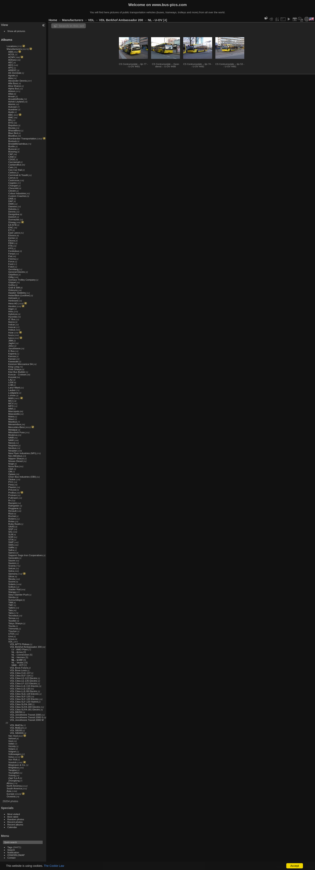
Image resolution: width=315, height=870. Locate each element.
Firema (12, 258)
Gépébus (13, 274)
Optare (11, 474)
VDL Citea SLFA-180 (21, 704)
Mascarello (14, 414)
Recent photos (15, 822)
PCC (10, 482)
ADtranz (12, 59)
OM (10, 471)
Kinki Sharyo (14, 369)
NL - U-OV (16, 660)
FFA (10, 245)
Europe (10, 793)
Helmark (12, 298)
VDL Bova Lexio (18, 670)
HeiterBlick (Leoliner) (19, 295)
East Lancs (14, 232)
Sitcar (11, 576)
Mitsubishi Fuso (16, 432)
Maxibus (12, 421)
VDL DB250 (16, 712)
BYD (10, 122)
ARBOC (12, 70)
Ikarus (11, 322)
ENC (10, 227)
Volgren (12, 751)
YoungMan (13, 772)
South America (14, 788)
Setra (11, 571)
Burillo (11, 146)
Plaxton (12, 487)
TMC (10, 605)
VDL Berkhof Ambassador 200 (26, 646)
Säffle (11, 547)
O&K (10, 469)
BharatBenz (14, 130)
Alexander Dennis (17, 80)
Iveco (11, 338)
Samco (12, 552)
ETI (10, 230)
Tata (10, 610)
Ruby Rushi (14, 524)
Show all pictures (16, 31)
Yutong (12, 775)
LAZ (10, 379)
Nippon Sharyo (16, 458)
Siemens (12, 573)
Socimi (11, 581)
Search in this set (71, 26)
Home (53, 20)
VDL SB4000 (17, 733)
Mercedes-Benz (16, 427)
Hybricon (12, 314)
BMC (10, 117)
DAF (10, 201)
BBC (10, 114)
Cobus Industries (17, 193)
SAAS (11, 526)
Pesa (11, 484)
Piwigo (291, 867)
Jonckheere (14, 348)
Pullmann (13, 497)
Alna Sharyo (14, 86)
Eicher (11, 238)
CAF (10, 154)
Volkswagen (14, 754)
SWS (11, 544)
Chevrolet (13, 188)
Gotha (11, 285)
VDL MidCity (16, 725)
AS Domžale (14, 72)
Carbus (12, 172)
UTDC (11, 633)
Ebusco (12, 235)
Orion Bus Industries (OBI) (22, 476)
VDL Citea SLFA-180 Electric (25, 707)
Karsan (12, 358)
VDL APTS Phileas (20, 644)
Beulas (11, 128)
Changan (13, 185)
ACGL (11, 54)
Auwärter (13, 109)
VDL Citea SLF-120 (20, 696)
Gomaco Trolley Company (22, 279)
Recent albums (15, 824)
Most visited (13, 814)
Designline (13, 214)
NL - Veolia (17, 662)
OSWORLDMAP (16, 855)
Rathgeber (13, 505)
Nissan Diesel (15, 461)
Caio (10, 167)
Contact (11, 857)
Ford (10, 264)
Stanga (12, 592)
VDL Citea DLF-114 (20, 675)
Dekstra (12, 209)
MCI (10, 400)
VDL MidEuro (17, 727)
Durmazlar (13, 219)
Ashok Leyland (16, 101)
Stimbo (12, 597)
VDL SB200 (16, 730)
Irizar (10, 332)
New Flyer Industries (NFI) (22, 453)
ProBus (12, 492)
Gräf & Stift (14, 287)
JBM (10, 340)
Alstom (11, 91)
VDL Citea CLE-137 (20, 673)
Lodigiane (13, 392)
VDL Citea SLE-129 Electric (24, 693)
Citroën (12, 190)
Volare (11, 748)
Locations (12, 46)
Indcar (11, 324)
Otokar (11, 479)
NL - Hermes (18, 657)
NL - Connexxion (20, 654)
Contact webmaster (305, 867)
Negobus (13, 445)
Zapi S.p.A (13, 778)
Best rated (12, 816)
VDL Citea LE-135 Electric (23, 680)
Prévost (12, 489)
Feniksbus (13, 251)
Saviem (12, 563)
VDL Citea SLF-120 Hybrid (24, 701)
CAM (10, 156)
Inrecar (12, 327)
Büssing (12, 151)
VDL (10, 641)
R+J (10, 500)
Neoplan (12, 450)
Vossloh (12, 762)
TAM (10, 602)
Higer (11, 308)
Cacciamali (14, 162)
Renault (12, 511)
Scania (11, 565)
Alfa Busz (13, 83)
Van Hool (13, 735)
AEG (10, 65)
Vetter (11, 743)
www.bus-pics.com (169, 5)
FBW (10, 243)
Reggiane (13, 508)
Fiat (10, 256)
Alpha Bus (13, 88)
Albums (6, 39)
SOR (10, 537)
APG (10, 67)
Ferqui (11, 253)
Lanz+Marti (14, 387)
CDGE (11, 159)
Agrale (11, 75)
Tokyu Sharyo (15, 623)
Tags (9, 847)
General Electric (16, 272)
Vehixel (12, 738)
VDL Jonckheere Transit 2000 (25, 714)
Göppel (12, 282)
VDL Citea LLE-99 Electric (23, 691)
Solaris (11, 584)
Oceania (11, 796)
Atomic (11, 104)
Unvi (10, 636)
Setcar (11, 568)
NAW (11, 440)
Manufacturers (14, 49)
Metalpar (12, 429)
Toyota (11, 626)
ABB (10, 51)
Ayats (11, 112)
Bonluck (12, 141)
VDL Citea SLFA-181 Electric (25, 709)
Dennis (12, 211)
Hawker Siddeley (17, 292)
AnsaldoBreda (15, 99)
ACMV (11, 57)
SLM (10, 534)
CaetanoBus (14, 164)
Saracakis (13, 558)
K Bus (11, 351)
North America (14, 785)
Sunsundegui (15, 599)
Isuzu (11, 335)
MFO (10, 406)
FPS (10, 248)
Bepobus (12, 125)
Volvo (11, 757)
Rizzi (10, 513)
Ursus (11, 639)
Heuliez (12, 306)
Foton (11, 266)
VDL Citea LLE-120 (20, 688)
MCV (10, 403)
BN (9, 120)
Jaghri (11, 343)
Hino (10, 311)
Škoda (11, 579)
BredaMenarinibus (18, 143)
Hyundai (12, 316)
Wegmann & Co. (17, 765)
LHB (10, 385)
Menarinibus (14, 424)
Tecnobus (13, 615)
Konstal (12, 377)
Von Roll (12, 759)
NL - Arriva (16, 652)
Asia (9, 791)
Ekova (11, 240)
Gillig (10, 277)
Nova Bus (13, 466)
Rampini (12, 503)
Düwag (12, 222)
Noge (11, 463)
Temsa (11, 618)
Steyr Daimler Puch (18, 594)
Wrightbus (13, 767)
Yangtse (12, 770)
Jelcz (11, 345)
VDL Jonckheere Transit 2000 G (26, 717)
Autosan (12, 106)
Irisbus (11, 329)
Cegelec (12, 183)
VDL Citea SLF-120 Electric (24, 699)
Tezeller (12, 620)
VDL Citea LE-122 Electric (23, 678)
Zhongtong (13, 780)
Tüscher (12, 631)
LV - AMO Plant (19, 649)
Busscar (12, 149)
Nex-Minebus (15, 455)
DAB (10, 198)
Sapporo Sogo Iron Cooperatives (25, 555)
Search (11, 850)
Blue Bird (13, 133)
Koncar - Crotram (17, 374)
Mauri (11, 419)
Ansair (11, 96)
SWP (11, 542)
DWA (11, 203)
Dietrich (12, 216)
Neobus (12, 448)
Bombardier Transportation (22, 138)
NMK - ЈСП (17, 665)
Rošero (12, 518)
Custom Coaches (17, 196)
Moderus (12, 435)
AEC (10, 62)
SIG (10, 531)
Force (11, 261)
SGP (10, 529)
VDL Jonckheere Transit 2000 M (27, 720)
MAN (10, 398)
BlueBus (12, 135)
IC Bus (11, 319)
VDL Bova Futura (19, 667)
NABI (11, 437)
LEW (10, 382)
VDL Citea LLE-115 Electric (24, 686)
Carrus (11, 177)
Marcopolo (13, 411)
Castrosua (13, 180)
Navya (11, 442)
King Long (13, 366)
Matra (11, 416)
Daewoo (12, 206)
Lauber (12, 390)
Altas (10, 93)
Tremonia (13, 628)
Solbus (11, 586)
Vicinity (12, 746)
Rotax (11, 521)
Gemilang (13, 269)
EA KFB (12, 225)
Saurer (11, 560)
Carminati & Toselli (18, 175)
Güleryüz (13, 290)
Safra (11, 550)
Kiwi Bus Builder (16, 372)
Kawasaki (13, 361)
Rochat (12, 516)
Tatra (10, 613)
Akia (10, 78)
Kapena (12, 353)
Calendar (12, 827)
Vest (10, 741)
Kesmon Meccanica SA (20, 364)
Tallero (11, 607)
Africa (10, 783)
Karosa (12, 356)
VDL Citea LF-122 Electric (23, 683)
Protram (12, 495)
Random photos (15, 819)
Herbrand (13, 300)
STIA (10, 539)
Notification (13, 852)
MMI (10, 408)
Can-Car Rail (15, 169)
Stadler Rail (14, 589)
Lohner (12, 395)
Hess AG (12, 303)
